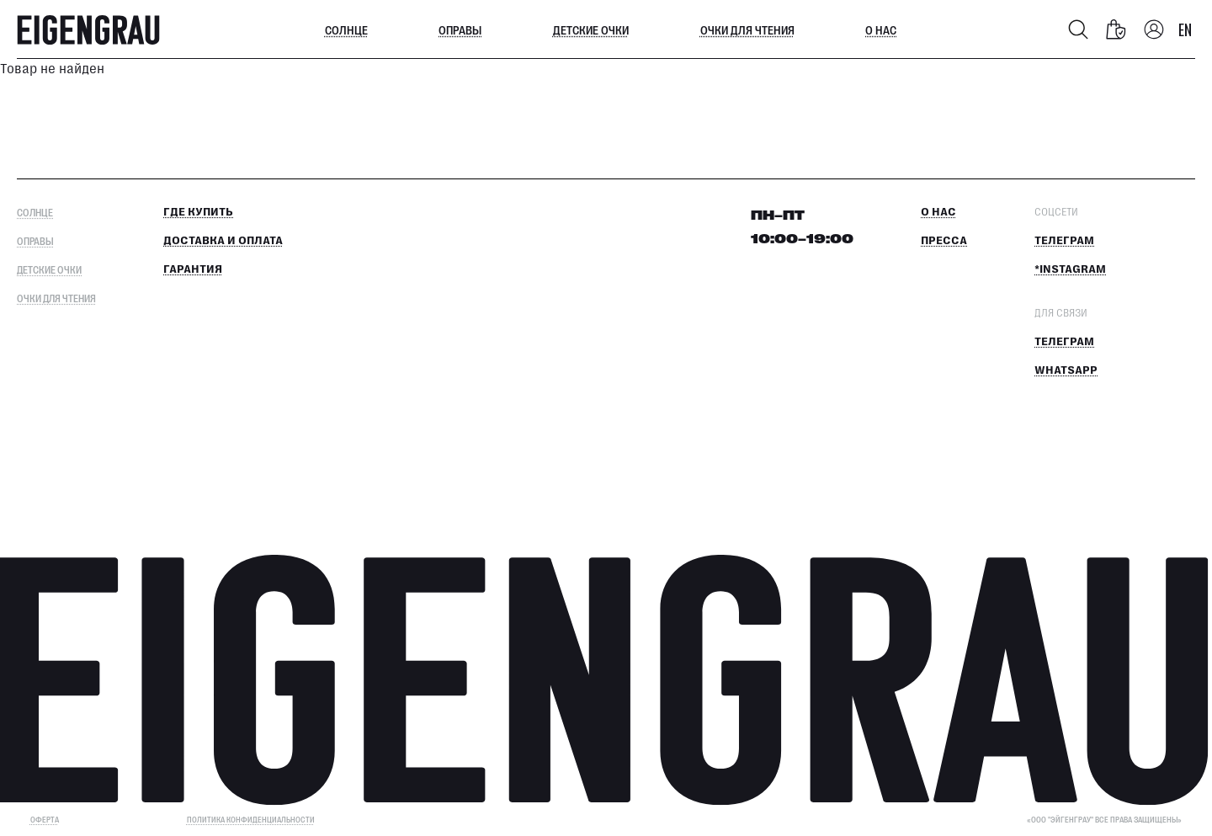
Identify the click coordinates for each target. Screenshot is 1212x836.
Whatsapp (1066, 370)
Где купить (198, 212)
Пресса (944, 241)
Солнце (346, 29)
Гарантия (192, 269)
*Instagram (1070, 269)
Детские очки (591, 29)
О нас (880, 29)
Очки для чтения (747, 29)
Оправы (460, 29)
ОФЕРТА (44, 819)
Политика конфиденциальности (251, 819)
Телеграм (1064, 241)
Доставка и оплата (223, 241)
